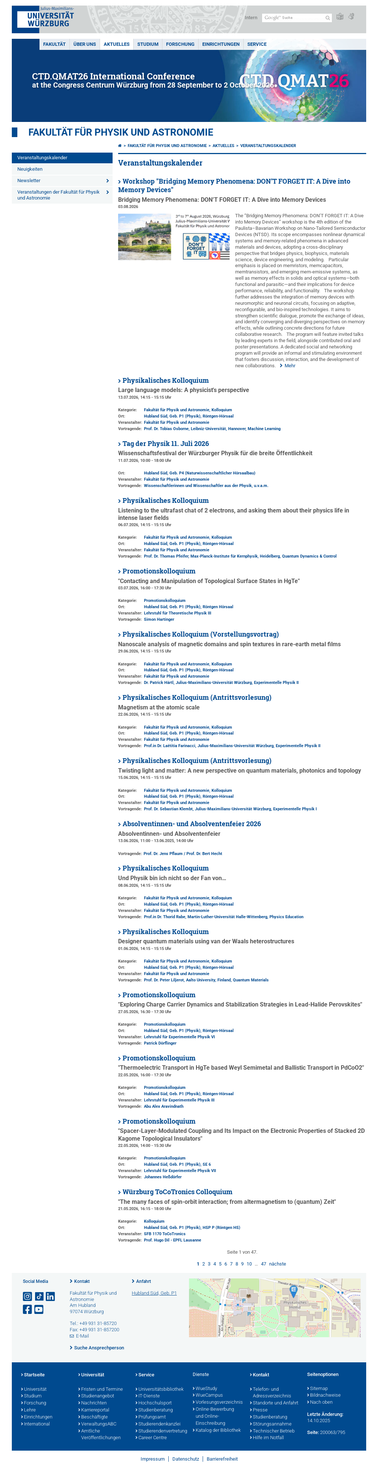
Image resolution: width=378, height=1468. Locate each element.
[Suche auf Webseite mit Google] (297, 18)
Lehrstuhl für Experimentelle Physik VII (180, 1170)
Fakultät (54, 44)
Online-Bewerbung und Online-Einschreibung (213, 1416)
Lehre (28, 1410)
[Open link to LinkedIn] (51, 1296)
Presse (259, 1410)
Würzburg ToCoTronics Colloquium (178, 1192)
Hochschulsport (153, 1403)
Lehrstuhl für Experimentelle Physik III (179, 1100)
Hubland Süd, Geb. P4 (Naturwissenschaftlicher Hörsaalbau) (199, 473)
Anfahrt (143, 1281)
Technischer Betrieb (272, 1431)
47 (263, 1264)
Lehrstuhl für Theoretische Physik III (177, 613)
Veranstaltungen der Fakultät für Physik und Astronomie (58, 195)
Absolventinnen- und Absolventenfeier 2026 (192, 824)
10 (249, 1264)
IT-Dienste (147, 1396)
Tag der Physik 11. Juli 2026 (166, 443)
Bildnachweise (324, 1395)
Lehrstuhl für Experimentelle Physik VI (179, 1037)
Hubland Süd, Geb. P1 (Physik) (172, 416)
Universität (34, 1389)
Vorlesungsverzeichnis (218, 1402)
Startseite (33, 1375)
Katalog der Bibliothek (217, 1430)
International (35, 1424)
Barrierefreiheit (222, 1459)
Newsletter (28, 180)
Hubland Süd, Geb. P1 (154, 1293)
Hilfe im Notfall (267, 1438)
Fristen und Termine (100, 1389)
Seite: (313, 1432)
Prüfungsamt (150, 1417)
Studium (147, 44)
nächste (277, 1264)
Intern (251, 17)
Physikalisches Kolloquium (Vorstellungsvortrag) (201, 634)
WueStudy (205, 1389)
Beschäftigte (93, 1417)
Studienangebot (96, 1396)
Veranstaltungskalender (42, 157)
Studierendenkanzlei (158, 1424)
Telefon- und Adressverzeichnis (270, 1393)
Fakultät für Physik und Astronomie (120, 132)
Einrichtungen (221, 44)
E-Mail (82, 1336)
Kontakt (82, 1281)
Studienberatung (154, 1410)
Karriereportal (93, 1410)
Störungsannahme (271, 1424)
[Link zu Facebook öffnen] (28, 1309)
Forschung (180, 44)
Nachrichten (92, 1403)
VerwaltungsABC (97, 1424)
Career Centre (151, 1438)
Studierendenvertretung (160, 1431)
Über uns (84, 44)
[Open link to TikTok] (39, 1296)
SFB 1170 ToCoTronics (165, 1234)
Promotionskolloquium (159, 571)
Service (257, 44)
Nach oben (320, 1402)
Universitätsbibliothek (159, 1389)
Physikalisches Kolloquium (166, 380)
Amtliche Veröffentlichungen (99, 1435)
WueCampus (208, 1395)
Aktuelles (117, 44)
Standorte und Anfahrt (274, 1403)
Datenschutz (185, 1459)
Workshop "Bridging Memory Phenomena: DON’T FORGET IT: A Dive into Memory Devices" (234, 185)
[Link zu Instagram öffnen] (28, 1296)
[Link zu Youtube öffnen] (39, 1309)
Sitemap (317, 1389)
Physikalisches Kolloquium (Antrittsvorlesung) (197, 697)
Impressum (153, 1459)
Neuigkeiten (29, 169)
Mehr (290, 365)
